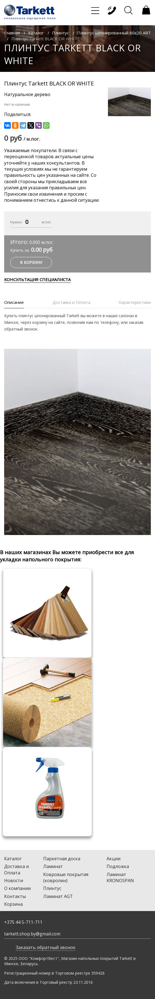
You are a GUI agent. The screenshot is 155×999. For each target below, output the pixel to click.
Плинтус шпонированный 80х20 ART (114, 33)
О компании (17, 888)
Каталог (36, 33)
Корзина (13, 904)
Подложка (118, 866)
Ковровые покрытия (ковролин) (65, 877)
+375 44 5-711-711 (23, 922)
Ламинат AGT (58, 896)
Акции (113, 859)
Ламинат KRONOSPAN (120, 877)
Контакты (15, 896)
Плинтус (60, 33)
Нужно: (16, 222)
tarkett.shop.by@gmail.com (32, 934)
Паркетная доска (61, 859)
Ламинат (53, 866)
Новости (13, 880)
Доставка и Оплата (16, 869)
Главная (12, 33)
